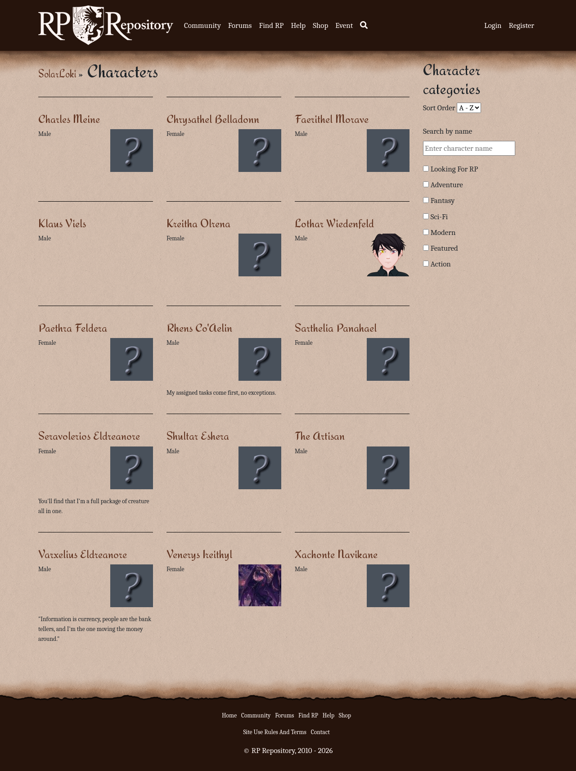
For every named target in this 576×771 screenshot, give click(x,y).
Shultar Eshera (197, 435)
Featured (444, 248)
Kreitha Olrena (198, 223)
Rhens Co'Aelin (199, 327)
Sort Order (439, 108)
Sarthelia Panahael (336, 327)
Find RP (271, 25)
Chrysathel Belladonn (212, 119)
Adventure (447, 184)
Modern (443, 232)
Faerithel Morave (332, 119)
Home (229, 715)
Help (298, 25)
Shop (320, 25)
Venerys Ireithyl (199, 554)
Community (202, 25)
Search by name (447, 131)
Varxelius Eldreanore (82, 554)
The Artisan (320, 435)
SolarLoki (57, 73)
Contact (320, 732)
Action (441, 264)
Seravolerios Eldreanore (89, 435)
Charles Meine (69, 119)
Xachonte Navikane (336, 554)
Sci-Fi (439, 216)
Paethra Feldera (72, 327)
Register (521, 25)
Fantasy (443, 200)
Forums (240, 25)
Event (344, 25)
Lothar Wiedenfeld (334, 223)
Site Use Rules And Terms (274, 732)
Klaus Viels (62, 223)
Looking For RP (454, 169)
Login (493, 25)
